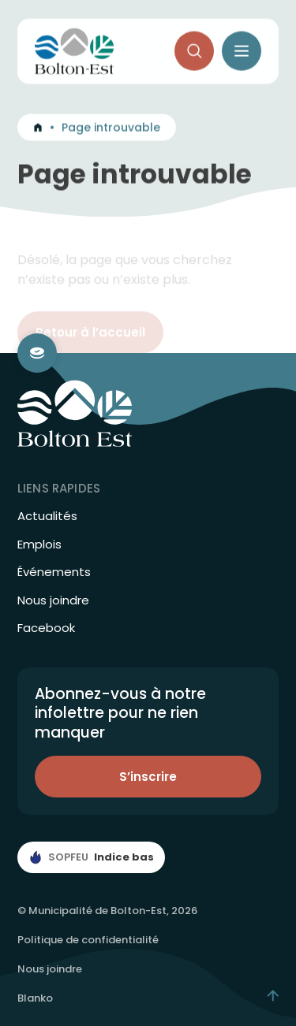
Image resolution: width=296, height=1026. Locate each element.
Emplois (39, 544)
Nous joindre (53, 600)
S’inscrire (148, 776)
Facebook (46, 628)
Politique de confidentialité (88, 939)
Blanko (35, 998)
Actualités (47, 516)
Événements (54, 572)
